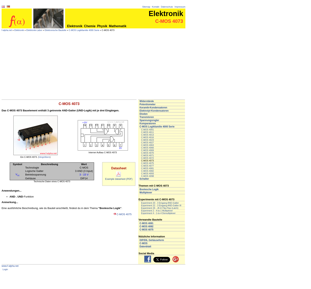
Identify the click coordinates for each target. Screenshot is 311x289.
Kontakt (155, 7)
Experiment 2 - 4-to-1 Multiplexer (157, 210)
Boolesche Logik (149, 189)
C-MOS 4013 (147, 135)
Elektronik (74, 26)
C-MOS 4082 (147, 171)
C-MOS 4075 (124, 214)
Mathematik (117, 26)
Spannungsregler (149, 120)
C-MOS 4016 (147, 137)
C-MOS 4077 (147, 166)
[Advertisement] (93, 69)
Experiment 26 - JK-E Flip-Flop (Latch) (159, 208)
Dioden (144, 114)
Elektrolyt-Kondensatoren (154, 110)
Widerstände (147, 101)
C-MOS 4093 (147, 173)
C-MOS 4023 (147, 140)
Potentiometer (148, 104)
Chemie (89, 26)
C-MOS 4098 (147, 176)
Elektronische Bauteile (55, 30)
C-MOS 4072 (147, 158)
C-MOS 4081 (147, 168)
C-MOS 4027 (147, 142)
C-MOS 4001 (147, 129)
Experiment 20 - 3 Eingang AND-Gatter (160, 203)
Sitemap (146, 7)
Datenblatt (145, 246)
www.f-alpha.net (10, 266)
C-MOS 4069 (147, 150)
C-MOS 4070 (147, 153)
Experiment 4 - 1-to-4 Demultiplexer (158, 213)
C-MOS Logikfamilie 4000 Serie (84, 30)
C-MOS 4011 (147, 132)
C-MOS (143, 243)
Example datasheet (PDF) (118, 177)
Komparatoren (148, 123)
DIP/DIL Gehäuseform (152, 240)
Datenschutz (167, 7)
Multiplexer (146, 192)
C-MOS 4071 (147, 155)
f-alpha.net (7, 30)
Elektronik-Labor (34, 30)
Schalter (144, 178)
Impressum (180, 7)
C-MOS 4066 (147, 147)
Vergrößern (44, 157)
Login (5, 269)
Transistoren (147, 117)
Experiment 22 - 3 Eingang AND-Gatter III (161, 205)
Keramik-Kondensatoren (153, 107)
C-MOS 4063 (147, 145)
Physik (102, 26)
